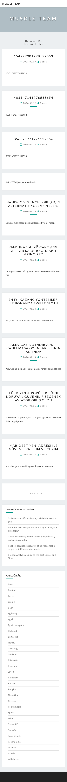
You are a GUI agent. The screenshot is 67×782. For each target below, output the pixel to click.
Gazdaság (13, 648)
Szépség (12, 730)
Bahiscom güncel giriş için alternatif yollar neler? (34, 204)
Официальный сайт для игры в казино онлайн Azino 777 (33, 250)
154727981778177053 (33, 56)
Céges (11, 595)
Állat (10, 584)
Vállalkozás (14, 759)
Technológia (14, 741)
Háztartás (13, 660)
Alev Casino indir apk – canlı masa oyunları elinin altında (33, 348)
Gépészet (13, 654)
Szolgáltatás (14, 735)
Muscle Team (11, 3)
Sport (11, 712)
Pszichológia (14, 706)
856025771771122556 (33, 139)
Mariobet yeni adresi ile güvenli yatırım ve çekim (33, 447)
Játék (11, 671)
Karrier (11, 683)
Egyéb (11, 619)
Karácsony (13, 677)
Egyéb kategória (16, 625)
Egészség (13, 613)
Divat (10, 607)
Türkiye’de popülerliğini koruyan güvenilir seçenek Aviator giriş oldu (33, 396)
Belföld (11, 590)
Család (11, 601)
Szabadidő (13, 724)
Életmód (12, 630)
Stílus (11, 718)
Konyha (12, 689)
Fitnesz (11, 642)
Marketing (13, 695)
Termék (12, 747)
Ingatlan (12, 666)
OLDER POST (34, 493)
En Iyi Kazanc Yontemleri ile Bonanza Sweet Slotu (33, 301)
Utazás (11, 753)
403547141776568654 (33, 97)
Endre (43, 61)
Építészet (13, 636)
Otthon (12, 700)
